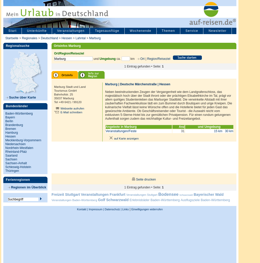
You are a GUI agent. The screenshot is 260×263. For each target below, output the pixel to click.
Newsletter (217, 31)
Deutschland (49, 38)
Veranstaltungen (71, 31)
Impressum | (96, 209)
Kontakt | (82, 209)
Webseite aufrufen (72, 108)
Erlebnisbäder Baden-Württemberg (154, 200)
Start (12, 31)
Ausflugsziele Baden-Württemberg (205, 200)
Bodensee (168, 194)
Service (191, 31)
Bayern (10, 117)
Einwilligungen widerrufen (146, 209)
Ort (141, 59)
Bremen (10, 129)
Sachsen (11, 159)
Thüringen (12, 171)
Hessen (66, 38)
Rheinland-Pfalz (16, 152)
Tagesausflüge (107, 31)
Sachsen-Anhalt (16, 163)
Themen (168, 31)
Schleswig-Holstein (18, 167)
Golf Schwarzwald (113, 200)
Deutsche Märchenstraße (138, 84)
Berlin (9, 121)
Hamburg (11, 132)
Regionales (29, 38)
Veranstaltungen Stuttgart (141, 194)
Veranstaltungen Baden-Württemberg (74, 200)
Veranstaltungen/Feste (121, 131)
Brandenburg (14, 125)
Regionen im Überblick (27, 187)
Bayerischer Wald (209, 194)
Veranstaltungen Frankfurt (103, 194)
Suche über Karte (21, 97)
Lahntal (80, 38)
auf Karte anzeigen (123, 138)
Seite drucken (146, 179)
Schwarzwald (186, 195)
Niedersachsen (15, 144)
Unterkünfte (37, 31)
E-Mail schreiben (71, 112)
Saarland (11, 155)
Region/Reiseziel (158, 59)
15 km (218, 131)
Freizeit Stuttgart (66, 194)
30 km (229, 131)
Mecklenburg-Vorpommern (23, 140)
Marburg (95, 38)
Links (125, 209)
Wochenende (140, 31)
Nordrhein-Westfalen (19, 148)
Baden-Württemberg (19, 113)
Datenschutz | (112, 209)
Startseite (11, 38)
